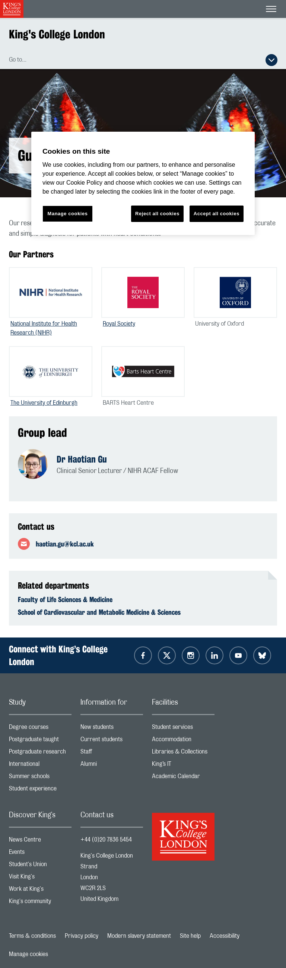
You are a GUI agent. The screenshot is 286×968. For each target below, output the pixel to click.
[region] (143, 183)
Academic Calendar (183, 778)
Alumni (111, 765)
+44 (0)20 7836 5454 (106, 840)
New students (111, 728)
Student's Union (40, 866)
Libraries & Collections (183, 753)
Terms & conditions (32, 936)
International (40, 765)
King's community (40, 903)
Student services (183, 728)
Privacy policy (81, 936)
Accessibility (224, 936)
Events (40, 853)
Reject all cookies (157, 213)
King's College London (57, 34)
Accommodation (183, 741)
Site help (190, 936)
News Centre (40, 841)
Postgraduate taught (40, 741)
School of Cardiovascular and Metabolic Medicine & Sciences (99, 612)
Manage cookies (28, 954)
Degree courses (40, 728)
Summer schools (40, 778)
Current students (111, 741)
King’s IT (183, 765)
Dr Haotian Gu (82, 459)
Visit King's (40, 878)
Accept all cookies (216, 213)
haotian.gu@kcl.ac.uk (65, 544)
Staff (111, 753)
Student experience (40, 790)
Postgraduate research (40, 753)
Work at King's (40, 890)
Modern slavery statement (139, 936)
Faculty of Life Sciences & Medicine (65, 599)
